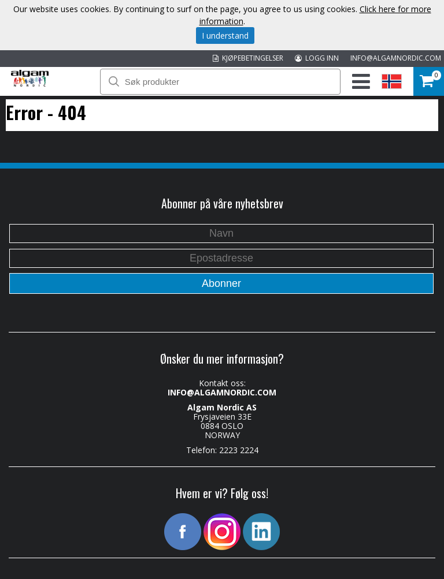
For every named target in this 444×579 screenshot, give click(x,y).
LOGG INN (317, 58)
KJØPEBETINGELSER (248, 58)
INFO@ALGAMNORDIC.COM (395, 58)
